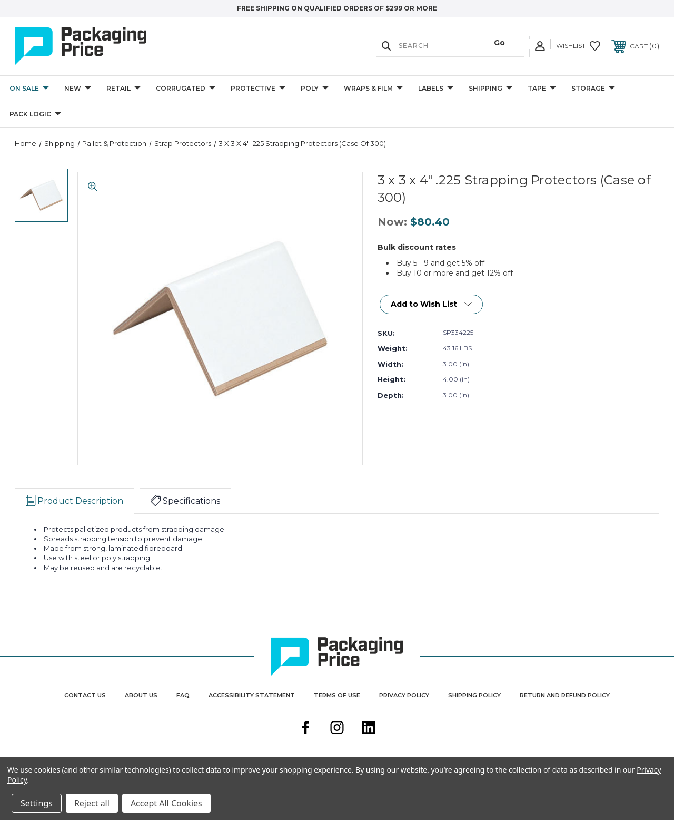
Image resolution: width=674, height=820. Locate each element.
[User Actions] (540, 46)
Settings (37, 803)
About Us (141, 695)
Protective (258, 88)
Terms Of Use (337, 695)
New (77, 88)
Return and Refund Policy (565, 695)
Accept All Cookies (166, 803)
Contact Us (85, 695)
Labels (435, 88)
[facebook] (305, 729)
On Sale (29, 88)
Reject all (92, 803)
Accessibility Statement (252, 695)
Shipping (490, 88)
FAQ (183, 695)
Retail (123, 88)
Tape (542, 88)
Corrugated (185, 88)
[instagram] (337, 729)
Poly (315, 88)
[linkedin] (368, 729)
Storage (593, 88)
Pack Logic (35, 114)
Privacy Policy (404, 695)
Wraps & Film (373, 88)
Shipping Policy (474, 695)
